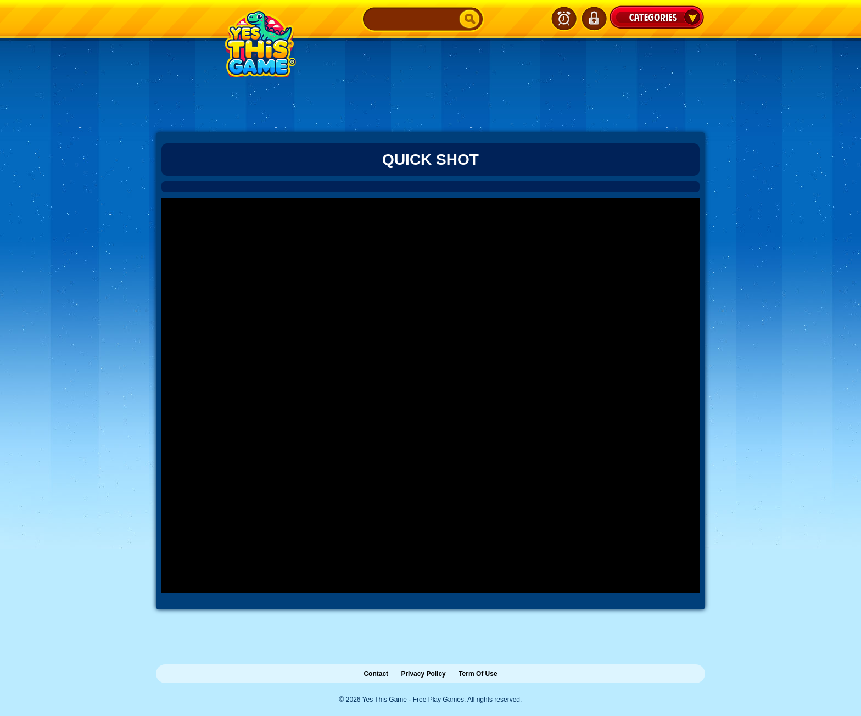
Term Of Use (478, 674)
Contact (376, 674)
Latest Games (564, 18)
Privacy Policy (423, 674)
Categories (657, 17)
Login (593, 18)
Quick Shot (430, 159)
